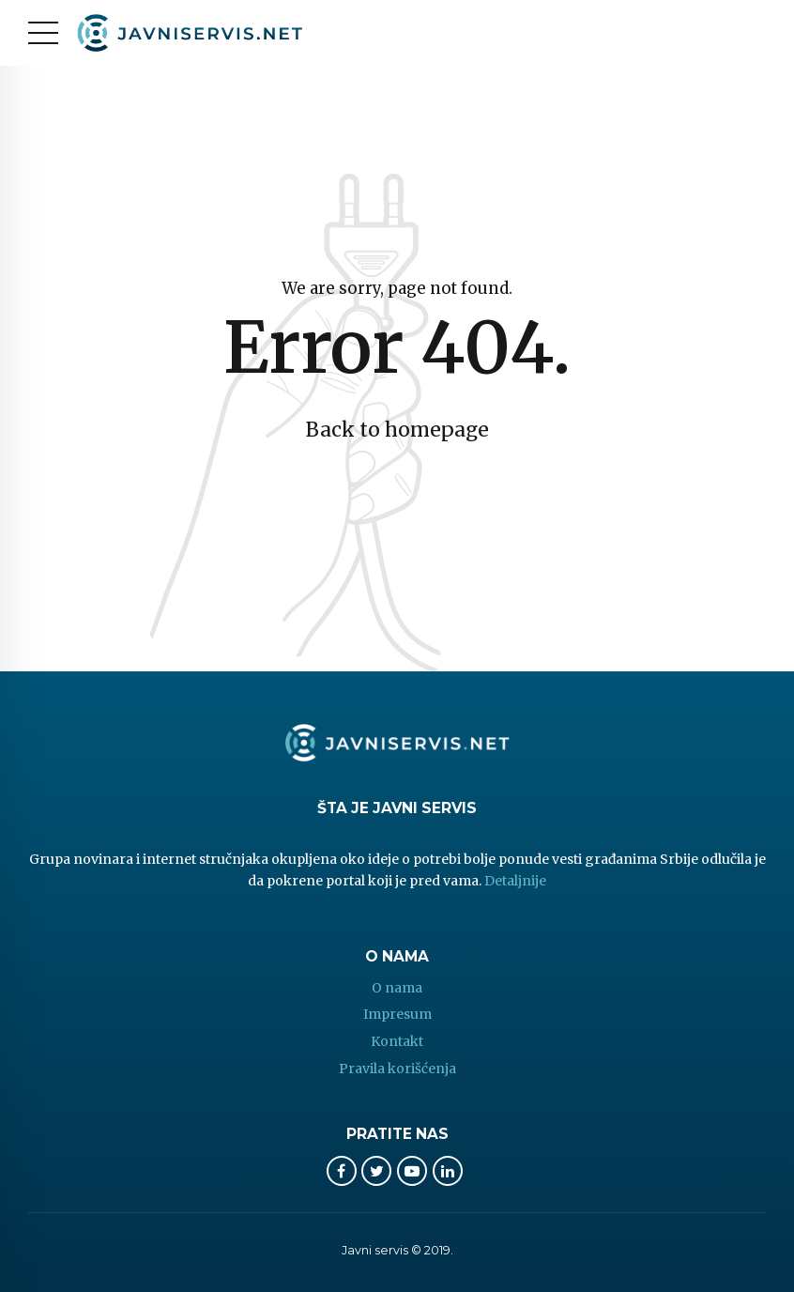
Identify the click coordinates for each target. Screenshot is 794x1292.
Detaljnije (515, 880)
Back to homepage (397, 429)
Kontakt (397, 1041)
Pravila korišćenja (397, 1068)
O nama (397, 987)
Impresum (397, 1014)
